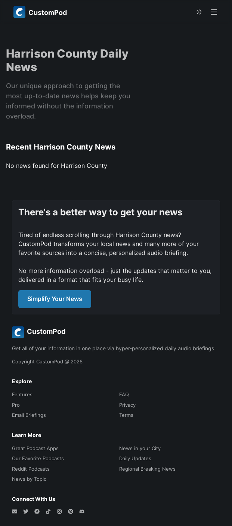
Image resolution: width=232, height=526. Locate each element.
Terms (126, 415)
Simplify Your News (54, 298)
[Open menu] (214, 12)
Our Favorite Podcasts (38, 458)
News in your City (140, 448)
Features (22, 394)
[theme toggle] (199, 12)
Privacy (127, 405)
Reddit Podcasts (31, 469)
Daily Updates (135, 458)
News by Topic (29, 479)
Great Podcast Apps (35, 448)
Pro (16, 405)
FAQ (124, 394)
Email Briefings (29, 415)
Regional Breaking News (147, 469)
